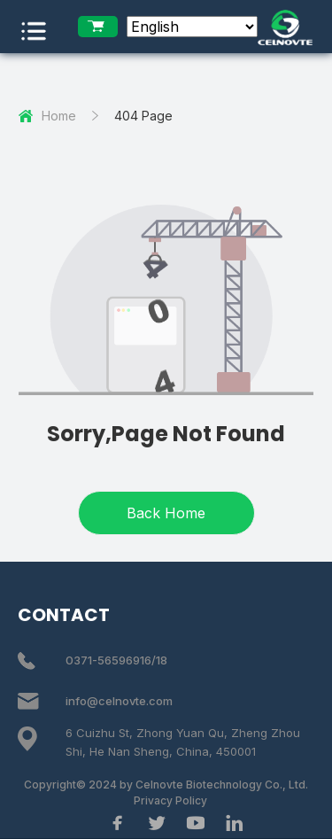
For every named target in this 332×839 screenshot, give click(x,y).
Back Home (166, 513)
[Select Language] (192, 26)
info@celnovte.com (119, 701)
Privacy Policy (170, 800)
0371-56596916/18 (116, 660)
